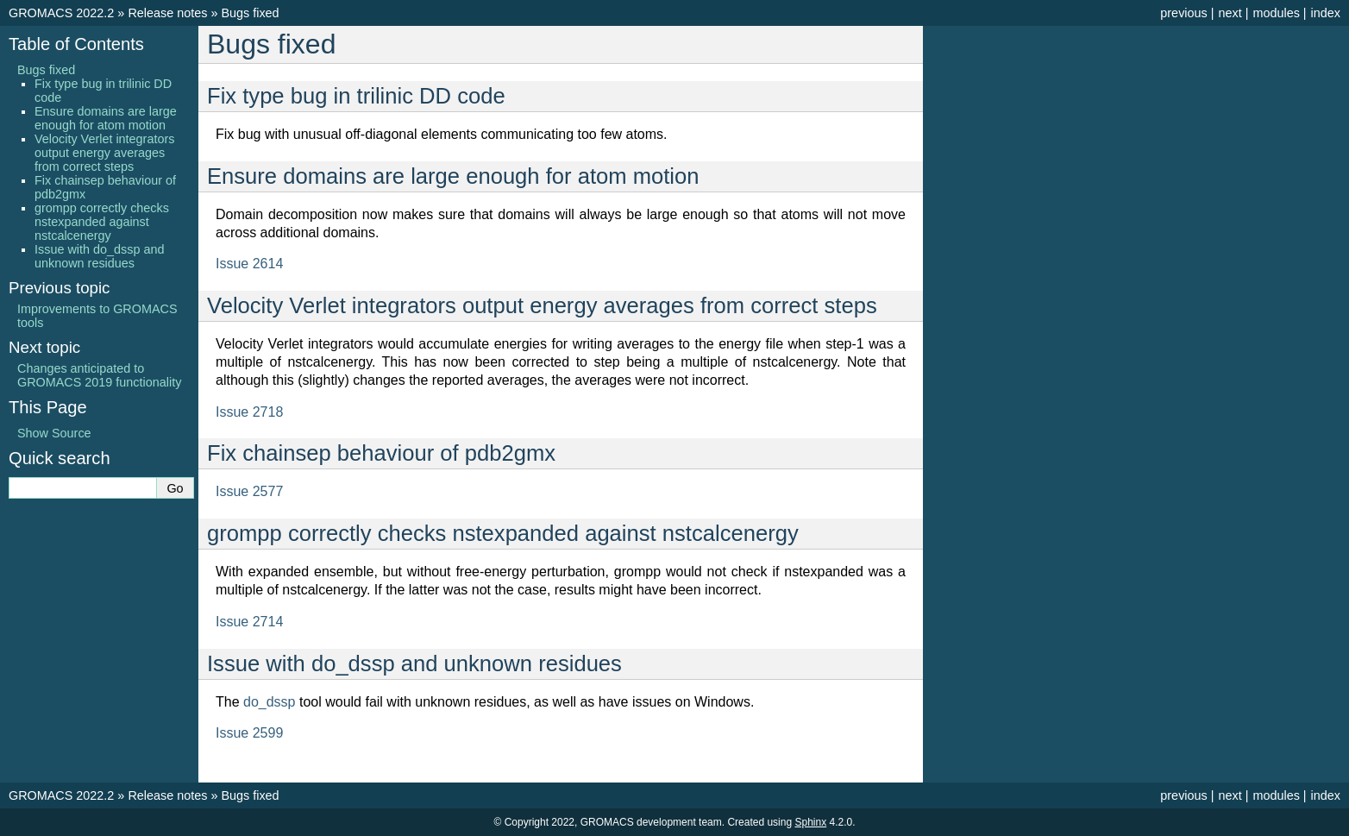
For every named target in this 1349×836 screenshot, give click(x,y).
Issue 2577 (249, 491)
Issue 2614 (249, 263)
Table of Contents (76, 44)
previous (1183, 13)
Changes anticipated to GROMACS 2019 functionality (99, 375)
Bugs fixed (250, 13)
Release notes (167, 13)
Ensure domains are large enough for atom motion (106, 118)
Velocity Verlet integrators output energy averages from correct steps (104, 152)
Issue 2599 (249, 733)
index (1325, 13)
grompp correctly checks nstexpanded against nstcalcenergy (102, 221)
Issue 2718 (249, 412)
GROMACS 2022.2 (61, 13)
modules (1275, 13)
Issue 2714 (249, 621)
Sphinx (810, 822)
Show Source (54, 433)
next (1229, 13)
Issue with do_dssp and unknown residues (99, 256)
